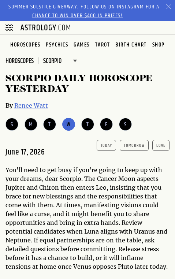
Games (82, 44)
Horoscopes (25, 44)
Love (160, 145)
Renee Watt (31, 105)
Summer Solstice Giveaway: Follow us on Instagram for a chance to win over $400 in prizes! (83, 11)
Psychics (57, 44)
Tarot (102, 44)
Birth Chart (131, 44)
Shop (158, 44)
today (106, 145)
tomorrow (134, 145)
